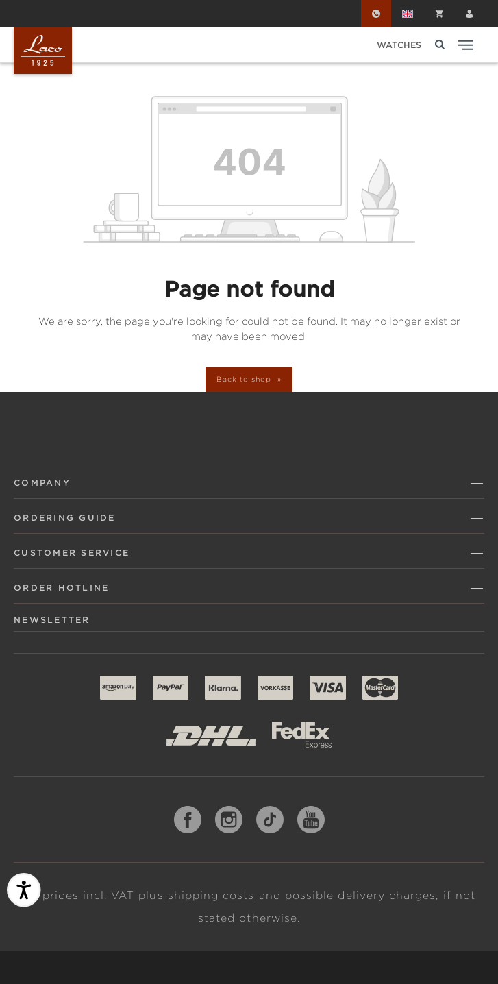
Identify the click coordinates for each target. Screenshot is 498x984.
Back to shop (244, 379)
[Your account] (469, 13)
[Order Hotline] (376, 13)
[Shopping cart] (439, 13)
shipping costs (211, 895)
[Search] (439, 45)
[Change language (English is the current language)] (407, 13)
